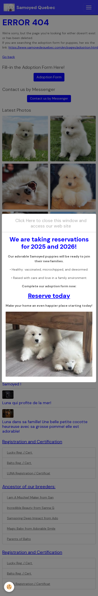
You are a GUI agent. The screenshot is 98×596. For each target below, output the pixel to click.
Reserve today (49, 296)
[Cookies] (9, 587)
